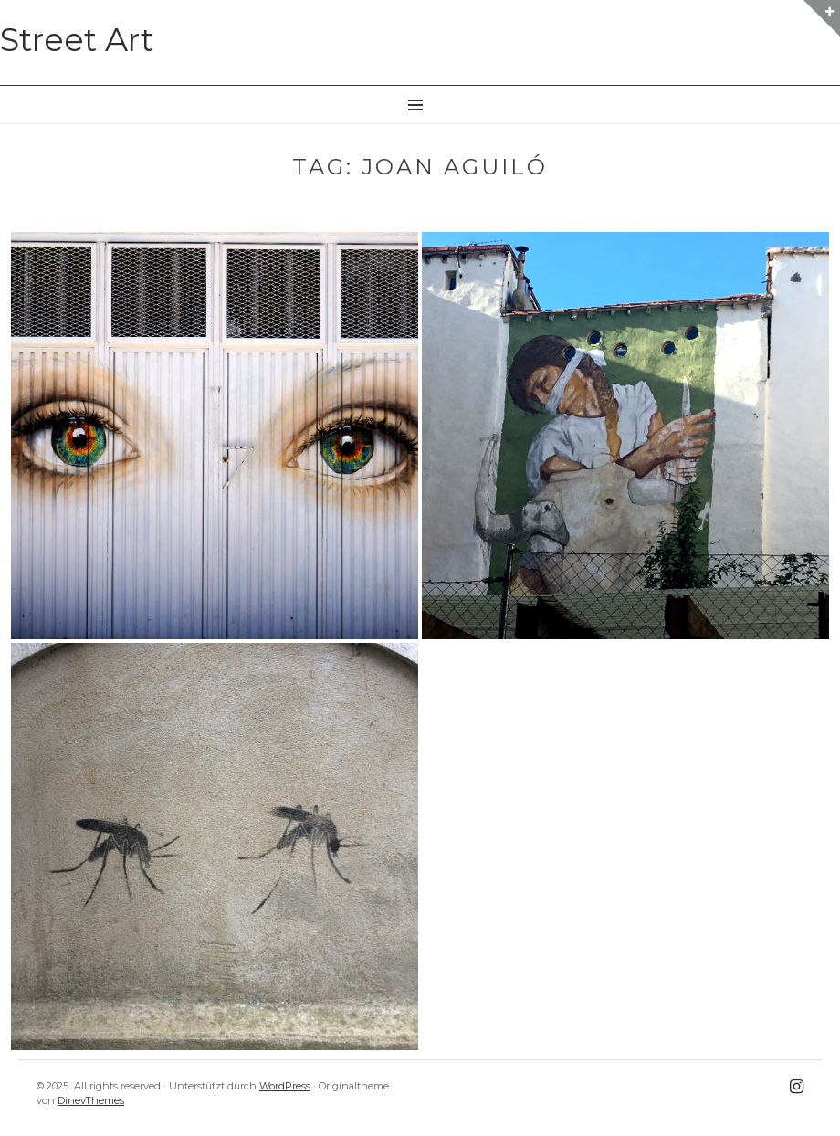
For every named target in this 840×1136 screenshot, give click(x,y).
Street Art (76, 39)
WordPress (284, 1085)
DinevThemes (91, 1100)
